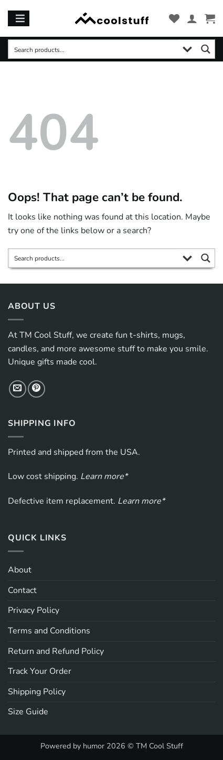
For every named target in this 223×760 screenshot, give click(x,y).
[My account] (192, 18)
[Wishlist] (174, 18)
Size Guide (28, 711)
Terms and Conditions (49, 631)
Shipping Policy (37, 691)
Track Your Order (39, 671)
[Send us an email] (17, 389)
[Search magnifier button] (205, 49)
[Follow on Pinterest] (36, 389)
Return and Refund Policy (56, 651)
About (19, 570)
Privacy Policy (33, 610)
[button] (210, 18)
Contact (22, 590)
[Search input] (93, 49)
